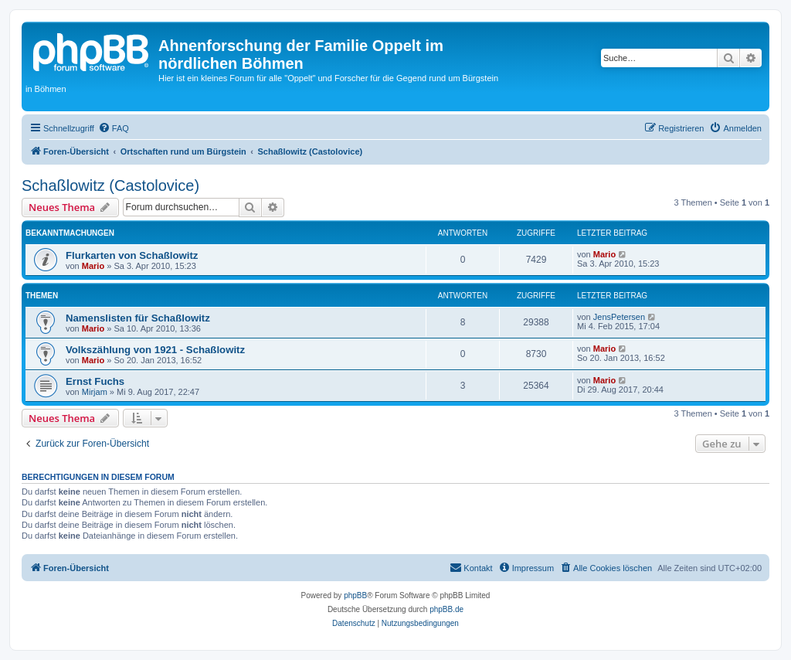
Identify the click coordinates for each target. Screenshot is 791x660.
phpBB (355, 595)
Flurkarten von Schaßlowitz (132, 255)
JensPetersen (619, 316)
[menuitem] (113, 128)
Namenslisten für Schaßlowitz (138, 318)
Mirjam (94, 391)
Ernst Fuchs (95, 381)
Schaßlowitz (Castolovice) (110, 185)
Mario (93, 265)
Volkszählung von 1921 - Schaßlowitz (155, 350)
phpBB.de (446, 609)
